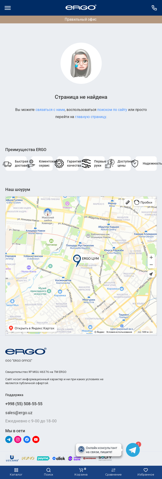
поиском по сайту (112, 109)
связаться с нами (50, 109)
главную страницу (90, 117)
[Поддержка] (154, 8)
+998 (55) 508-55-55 (23, 403)
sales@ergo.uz (19, 412)
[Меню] (8, 8)
